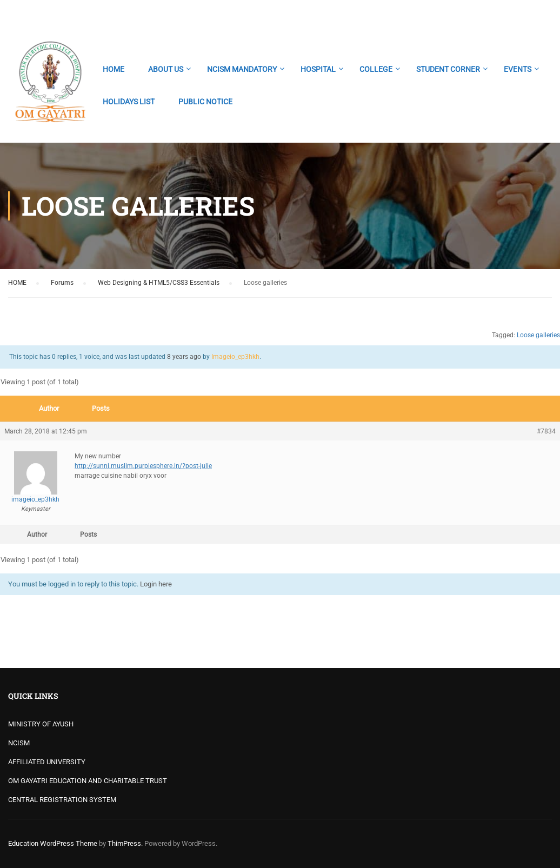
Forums (62, 282)
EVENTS (517, 69)
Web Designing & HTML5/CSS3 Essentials (158, 282)
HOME (113, 69)
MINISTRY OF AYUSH (41, 724)
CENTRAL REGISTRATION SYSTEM (62, 800)
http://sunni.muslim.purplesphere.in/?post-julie (143, 466)
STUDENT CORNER (448, 69)
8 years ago (184, 356)
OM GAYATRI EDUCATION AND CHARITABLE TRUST (87, 781)
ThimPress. (125, 843)
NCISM (19, 743)
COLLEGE (375, 69)
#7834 (546, 431)
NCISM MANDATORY (242, 69)
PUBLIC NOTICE (205, 101)
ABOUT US (165, 69)
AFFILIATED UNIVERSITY (46, 762)
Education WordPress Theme (52, 843)
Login (542, 13)
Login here (156, 584)
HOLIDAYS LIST (129, 101)
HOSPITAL (318, 69)
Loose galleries (538, 335)
